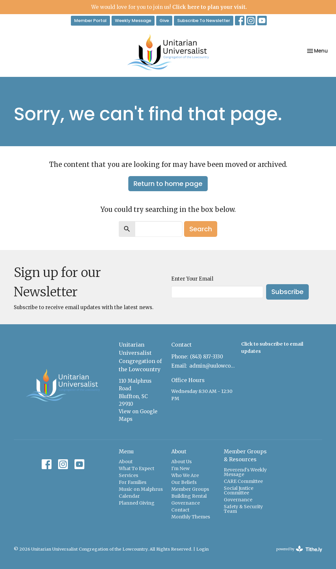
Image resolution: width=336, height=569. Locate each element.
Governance (185, 503)
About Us (181, 462)
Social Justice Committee (238, 490)
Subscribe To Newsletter (203, 20)
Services (128, 475)
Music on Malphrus (141, 489)
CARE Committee (243, 481)
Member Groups (190, 489)
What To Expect (136, 468)
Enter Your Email (192, 279)
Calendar (129, 496)
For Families (132, 482)
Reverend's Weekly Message (245, 472)
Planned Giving (137, 503)
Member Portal (90, 20)
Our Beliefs (184, 482)
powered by (299, 549)
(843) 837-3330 (206, 356)
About (126, 462)
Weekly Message (133, 20)
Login (202, 549)
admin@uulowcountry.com (212, 366)
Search (200, 229)
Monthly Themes (190, 517)
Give (164, 20)
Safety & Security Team (243, 509)
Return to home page (168, 183)
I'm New (180, 468)
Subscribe (287, 291)
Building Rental (189, 496)
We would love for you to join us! (169, 7)
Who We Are (185, 475)
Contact (180, 510)
